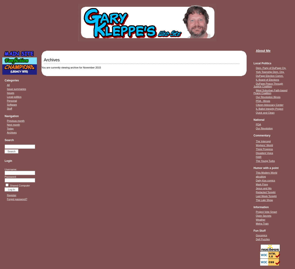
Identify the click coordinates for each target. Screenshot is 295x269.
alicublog (261, 176)
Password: (10, 176)
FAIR (258, 157)
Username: (11, 169)
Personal (12, 100)
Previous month (15, 120)
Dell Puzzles (263, 239)
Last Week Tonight (266, 196)
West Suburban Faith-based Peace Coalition (270, 92)
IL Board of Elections (267, 79)
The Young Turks (265, 161)
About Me (263, 51)
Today (10, 128)
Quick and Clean (265, 112)
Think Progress (264, 149)
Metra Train (262, 223)
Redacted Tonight (265, 192)
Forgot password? (17, 199)
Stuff (9, 108)
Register (11, 195)
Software (12, 104)
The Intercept (263, 141)
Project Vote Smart (266, 211)
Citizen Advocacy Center (269, 104)
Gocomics (261, 235)
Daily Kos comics (265, 180)
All (8, 85)
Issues (10, 93)
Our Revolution (264, 128)
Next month (13, 124)
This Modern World (266, 172)
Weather (260, 219)
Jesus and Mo (263, 188)
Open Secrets (263, 215)
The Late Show (264, 200)
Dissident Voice (264, 153)
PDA (258, 124)
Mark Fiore (262, 184)
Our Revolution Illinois (268, 97)
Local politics (14, 96)
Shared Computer (20, 185)
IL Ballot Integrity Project (269, 108)
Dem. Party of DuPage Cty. (271, 68)
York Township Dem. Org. (270, 72)
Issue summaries (16, 89)
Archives (12, 132)
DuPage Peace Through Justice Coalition (268, 85)
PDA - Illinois (263, 101)
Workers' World (264, 145)
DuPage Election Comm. (269, 75)
